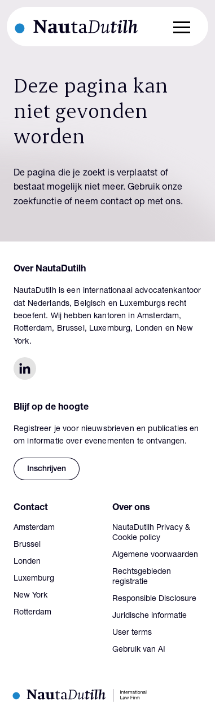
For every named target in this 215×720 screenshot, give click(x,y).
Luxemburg (34, 579)
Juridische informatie (149, 616)
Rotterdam (32, 613)
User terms (132, 633)
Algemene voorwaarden (155, 555)
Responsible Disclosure (154, 599)
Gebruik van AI (138, 650)
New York (30, 596)
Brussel (27, 545)
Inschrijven (46, 469)
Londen (27, 562)
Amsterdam (34, 528)
